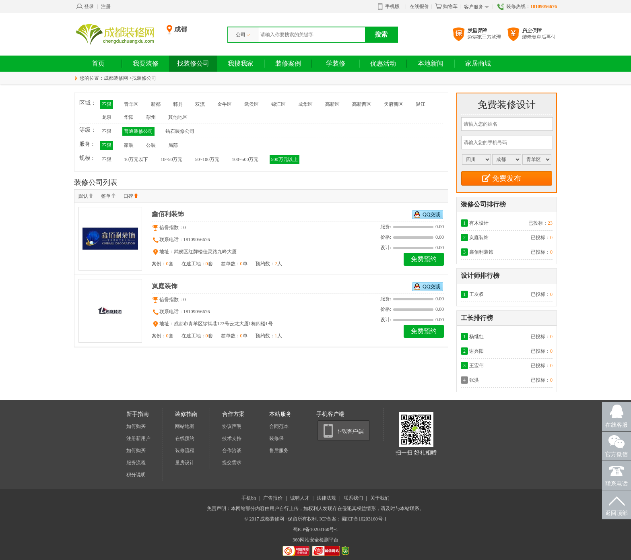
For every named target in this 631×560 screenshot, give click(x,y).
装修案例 (288, 63)
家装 (129, 145)
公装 (151, 145)
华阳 (129, 117)
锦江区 (278, 104)
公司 (243, 34)
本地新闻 (430, 63)
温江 (420, 104)
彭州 (151, 117)
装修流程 (184, 450)
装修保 (276, 438)
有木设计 (479, 223)
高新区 (332, 104)
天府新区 (393, 104)
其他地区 (178, 117)
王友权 (476, 294)
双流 (200, 104)
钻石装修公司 (179, 131)
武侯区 (251, 104)
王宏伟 (476, 365)
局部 (173, 145)
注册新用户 (138, 438)
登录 (85, 6)
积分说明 (136, 474)
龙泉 (106, 117)
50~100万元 (207, 159)
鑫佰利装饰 (168, 214)
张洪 (474, 380)
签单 (108, 196)
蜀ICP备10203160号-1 (315, 529)
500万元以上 (284, 159)
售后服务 (279, 450)
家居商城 (478, 63)
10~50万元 (172, 159)
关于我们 (380, 498)
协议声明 (231, 426)
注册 (106, 6)
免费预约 (424, 259)
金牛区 (224, 104)
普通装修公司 (138, 131)
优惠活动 (383, 63)
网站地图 (184, 426)
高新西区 (361, 104)
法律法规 (326, 498)
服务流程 (136, 462)
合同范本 (279, 426)
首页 (98, 63)
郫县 (178, 104)
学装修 (335, 63)
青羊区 (131, 104)
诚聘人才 (299, 498)
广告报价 (273, 498)
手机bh (248, 498)
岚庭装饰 (164, 286)
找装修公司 (193, 63)
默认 (85, 196)
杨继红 (476, 336)
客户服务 (476, 7)
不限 (106, 104)
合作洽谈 (231, 450)
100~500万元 (245, 159)
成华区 (305, 104)
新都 (156, 104)
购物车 (446, 6)
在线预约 (184, 438)
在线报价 (419, 6)
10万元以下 (136, 159)
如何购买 (136, 426)
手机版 (389, 6)
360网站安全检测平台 (315, 540)
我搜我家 (241, 63)
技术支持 (231, 438)
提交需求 (231, 462)
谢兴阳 (476, 351)
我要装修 (146, 63)
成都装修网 (116, 78)
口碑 (131, 196)
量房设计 (184, 462)
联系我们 (353, 498)
